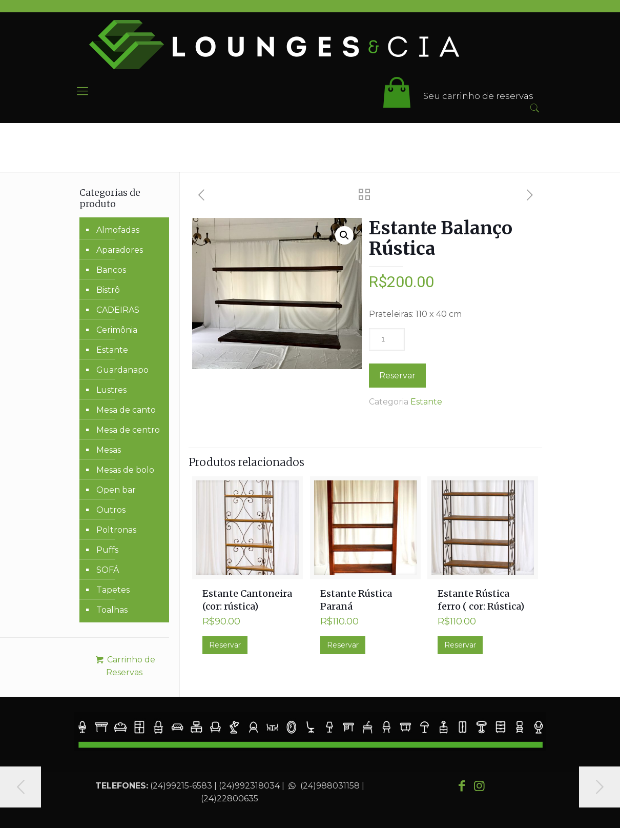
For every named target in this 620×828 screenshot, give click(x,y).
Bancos (111, 270)
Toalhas (112, 610)
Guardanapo (122, 370)
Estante (426, 402)
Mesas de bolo (125, 470)
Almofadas (117, 230)
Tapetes (113, 590)
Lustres (111, 390)
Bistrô (108, 290)
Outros (111, 510)
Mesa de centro (128, 430)
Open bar (116, 490)
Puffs (107, 550)
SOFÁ (107, 570)
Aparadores (119, 250)
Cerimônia (116, 330)
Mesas (108, 450)
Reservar (397, 375)
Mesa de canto (126, 410)
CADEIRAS (117, 310)
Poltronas (116, 530)
